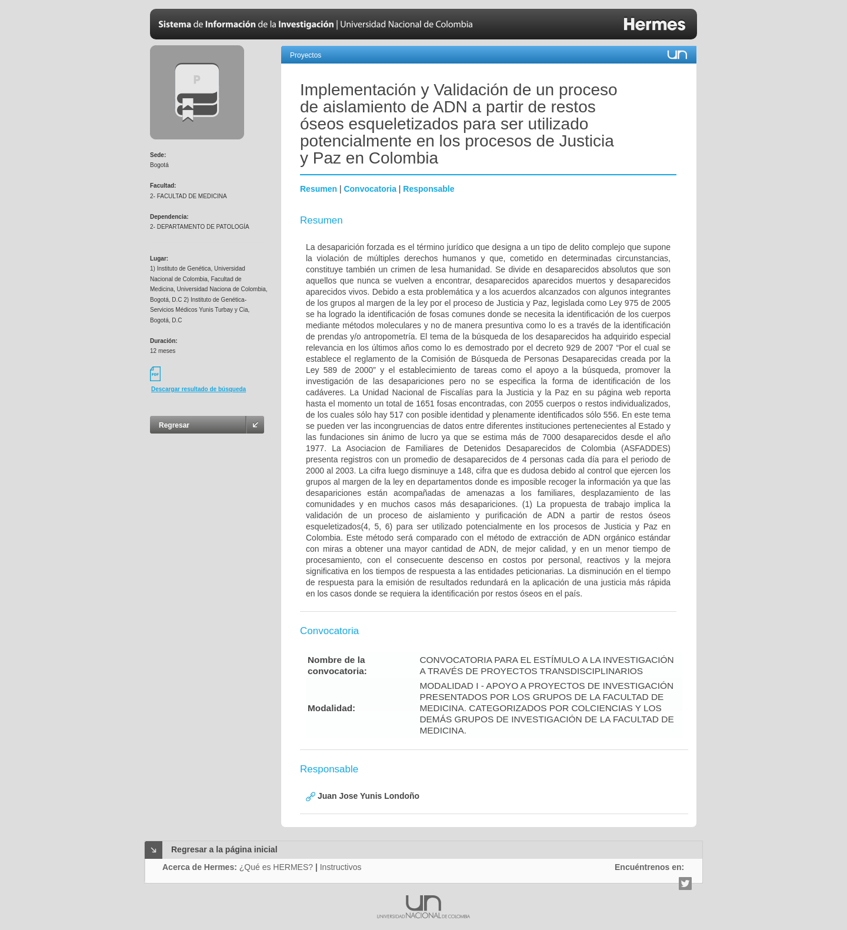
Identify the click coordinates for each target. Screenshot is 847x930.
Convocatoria (370, 189)
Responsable (428, 189)
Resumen (318, 189)
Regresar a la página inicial (224, 849)
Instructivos (341, 867)
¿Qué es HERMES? (276, 867)
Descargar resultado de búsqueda (198, 389)
